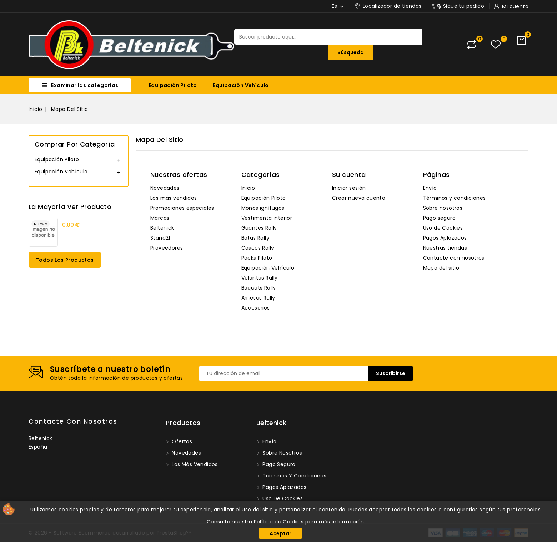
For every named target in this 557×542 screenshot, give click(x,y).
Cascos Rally (257, 247)
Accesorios (255, 307)
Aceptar (280, 533)
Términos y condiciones (454, 197)
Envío (430, 187)
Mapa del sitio (441, 267)
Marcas (159, 217)
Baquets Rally (258, 287)
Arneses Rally (258, 297)
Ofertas (181, 441)
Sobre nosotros (443, 207)
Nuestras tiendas (445, 247)
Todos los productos (65, 260)
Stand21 (160, 237)
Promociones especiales (182, 207)
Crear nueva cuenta (358, 197)
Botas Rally (255, 237)
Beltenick (162, 227)
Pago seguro (439, 217)
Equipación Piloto (173, 85)
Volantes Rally (259, 277)
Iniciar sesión (349, 187)
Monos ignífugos (263, 207)
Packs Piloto (256, 257)
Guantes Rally (259, 227)
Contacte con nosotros (454, 257)
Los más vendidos (173, 197)
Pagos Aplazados (445, 237)
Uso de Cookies (443, 227)
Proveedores (166, 247)
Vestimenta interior (266, 217)
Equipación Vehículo (241, 85)
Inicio (248, 187)
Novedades (165, 187)
